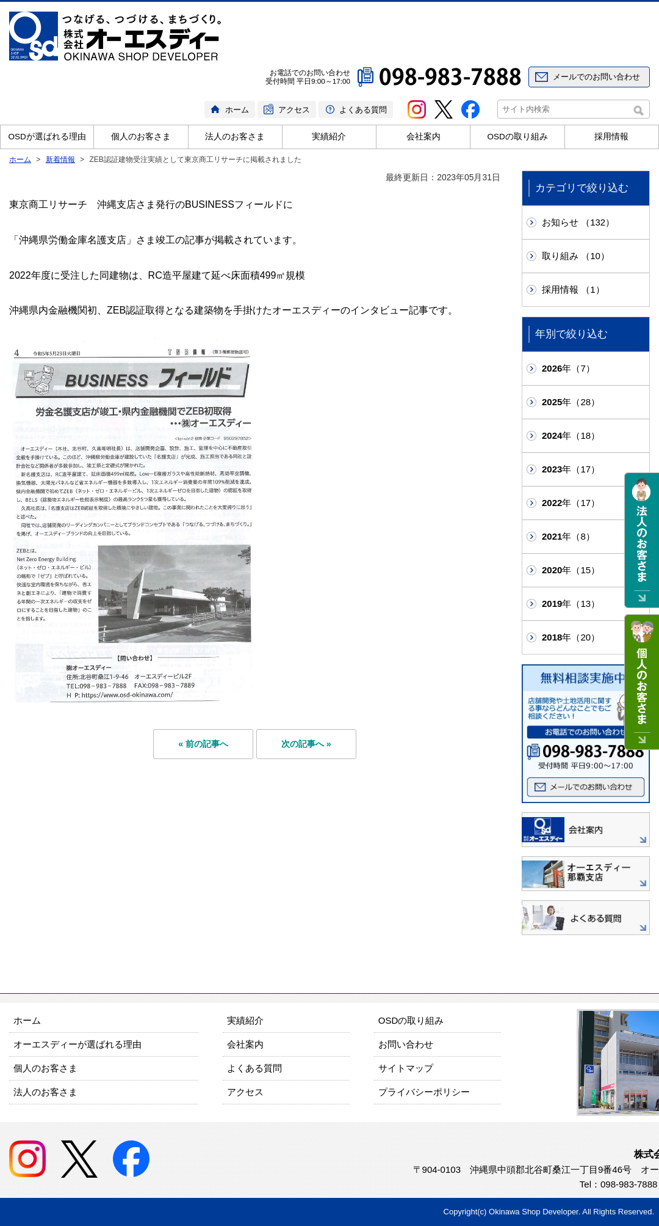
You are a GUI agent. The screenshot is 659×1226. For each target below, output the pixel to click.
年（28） (571, 402)
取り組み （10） (576, 256)
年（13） (571, 603)
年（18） (571, 435)
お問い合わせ (405, 1044)
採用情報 (611, 136)
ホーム (237, 110)
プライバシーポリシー (424, 1092)
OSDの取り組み (517, 136)
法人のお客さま (235, 136)
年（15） (571, 570)
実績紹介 (329, 136)
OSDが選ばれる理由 (47, 136)
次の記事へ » (306, 744)
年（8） (568, 536)
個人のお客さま (141, 136)
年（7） (568, 368)
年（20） (571, 637)
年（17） (571, 469)
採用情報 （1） (573, 289)
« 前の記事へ (203, 744)
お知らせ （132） (578, 222)
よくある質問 (363, 110)
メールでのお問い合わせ (596, 77)
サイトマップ (405, 1068)
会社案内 (423, 136)
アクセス (294, 110)
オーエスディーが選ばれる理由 (77, 1044)
